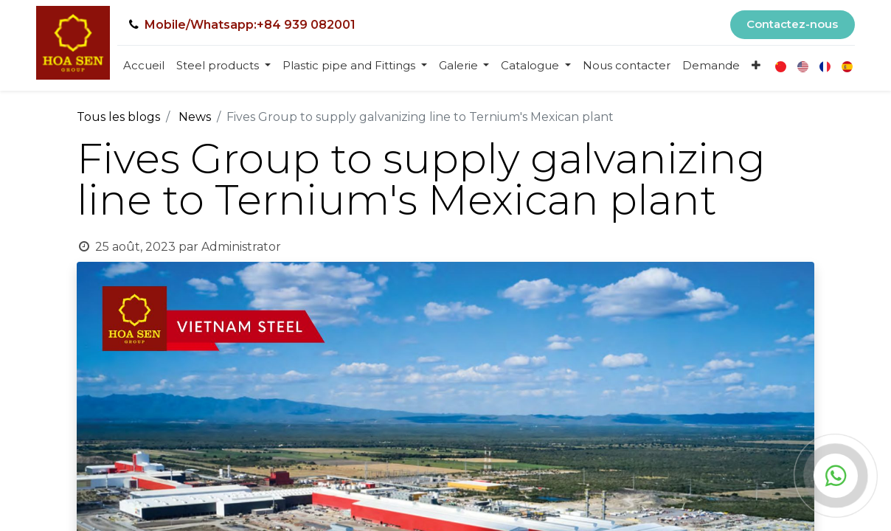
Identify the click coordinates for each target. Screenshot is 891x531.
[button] (756, 66)
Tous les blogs (118, 117)
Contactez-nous (792, 24)
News (194, 117)
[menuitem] (143, 66)
